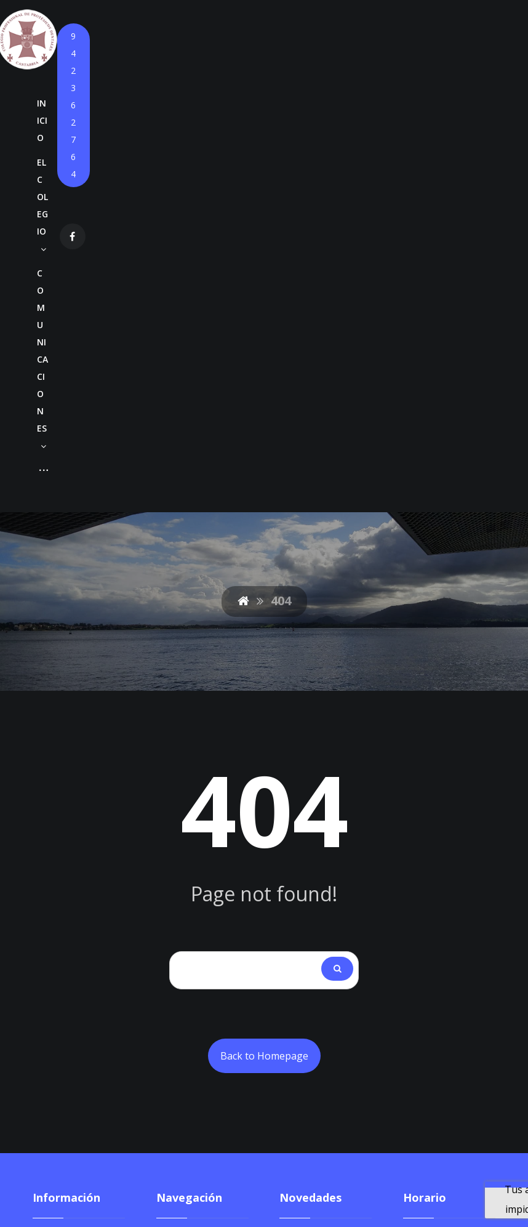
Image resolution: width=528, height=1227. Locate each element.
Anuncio (299, 854)
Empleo (173, 940)
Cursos (172, 881)
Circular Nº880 (314, 802)
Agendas (224, 881)
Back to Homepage (264, 617)
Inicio (168, 802)
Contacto (177, 979)
